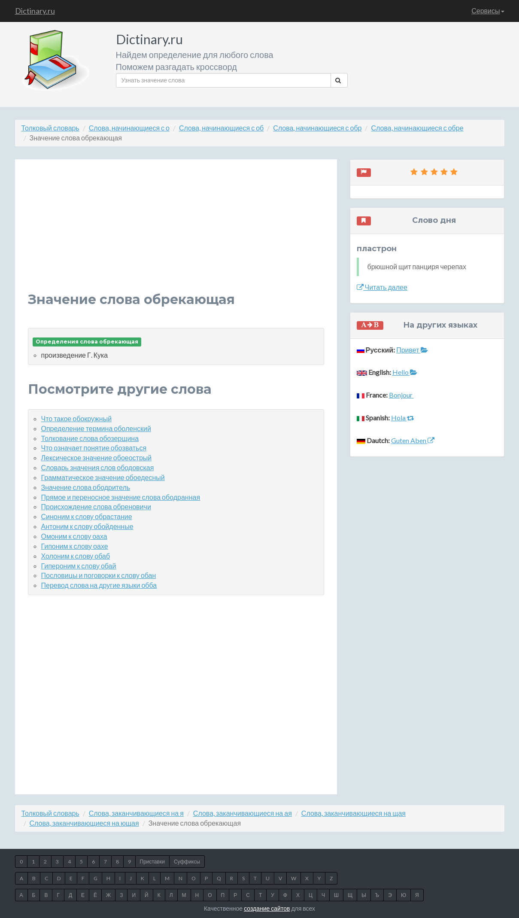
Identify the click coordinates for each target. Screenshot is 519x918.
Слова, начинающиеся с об (221, 128)
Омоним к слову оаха (74, 536)
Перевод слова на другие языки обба (99, 585)
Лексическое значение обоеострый (96, 457)
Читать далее (382, 287)
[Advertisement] (176, 232)
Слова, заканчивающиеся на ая (242, 813)
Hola (402, 417)
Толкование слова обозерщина (90, 438)
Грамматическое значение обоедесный (103, 477)
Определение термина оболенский (96, 428)
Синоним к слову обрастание (86, 516)
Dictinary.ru (35, 10)
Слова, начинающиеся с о (129, 128)
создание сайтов (267, 908)
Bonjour (401, 395)
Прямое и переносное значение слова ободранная (120, 497)
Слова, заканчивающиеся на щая (353, 813)
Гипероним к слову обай (78, 566)
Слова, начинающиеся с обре (417, 128)
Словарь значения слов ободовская (97, 467)
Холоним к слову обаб (75, 556)
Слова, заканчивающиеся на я (136, 813)
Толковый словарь (50, 128)
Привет (412, 350)
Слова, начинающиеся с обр (317, 128)
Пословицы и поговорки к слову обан (98, 575)
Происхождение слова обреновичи (96, 506)
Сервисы (487, 10)
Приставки (152, 861)
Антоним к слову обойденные (87, 526)
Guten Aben (412, 440)
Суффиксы (187, 861)
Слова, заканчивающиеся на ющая (84, 823)
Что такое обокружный (76, 418)
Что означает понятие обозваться (94, 448)
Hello (404, 372)
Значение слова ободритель (86, 487)
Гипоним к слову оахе (74, 546)
